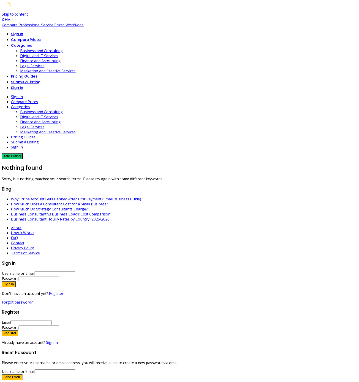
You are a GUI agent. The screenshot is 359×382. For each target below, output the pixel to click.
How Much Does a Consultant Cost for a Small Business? (59, 204)
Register (56, 293)
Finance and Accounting (40, 60)
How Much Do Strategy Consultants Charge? (49, 209)
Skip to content (15, 14)
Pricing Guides (24, 76)
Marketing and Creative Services (48, 70)
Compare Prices (26, 39)
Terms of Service (25, 253)
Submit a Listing (26, 82)
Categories (21, 45)
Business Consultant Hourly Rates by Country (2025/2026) (61, 219)
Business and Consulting (41, 50)
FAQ (14, 237)
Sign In (52, 342)
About (16, 227)
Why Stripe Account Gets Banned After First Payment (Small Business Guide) (76, 199)
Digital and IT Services (39, 55)
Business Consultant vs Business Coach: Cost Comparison (60, 214)
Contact (17, 242)
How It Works (22, 232)
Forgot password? (17, 302)
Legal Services (32, 65)
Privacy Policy (22, 247)
